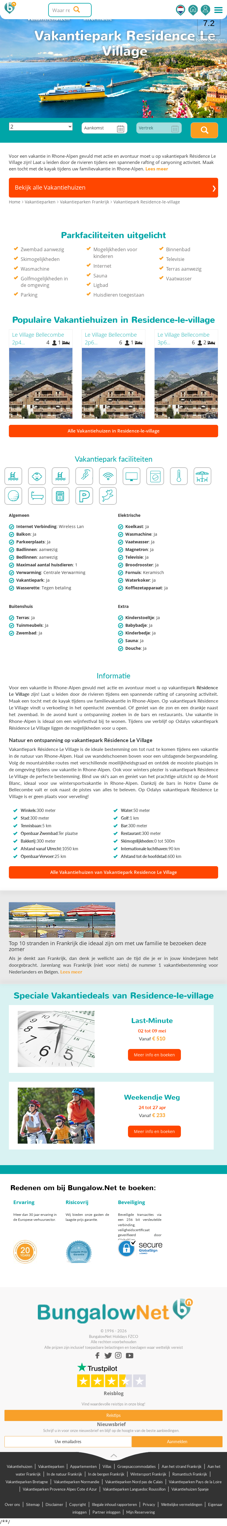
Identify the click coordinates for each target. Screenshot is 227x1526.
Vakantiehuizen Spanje (190, 1489)
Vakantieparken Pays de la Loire (195, 1481)
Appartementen (83, 1466)
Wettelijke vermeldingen (181, 1504)
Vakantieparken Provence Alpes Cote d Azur (60, 1489)
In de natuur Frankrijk (64, 1474)
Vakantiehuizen (19, 1466)
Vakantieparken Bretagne (27, 1481)
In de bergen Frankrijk (106, 1474)
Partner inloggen (106, 1512)
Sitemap (33, 1504)
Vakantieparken (51, 1466)
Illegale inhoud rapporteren (114, 1504)
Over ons (12, 1504)
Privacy (149, 1504)
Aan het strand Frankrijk (182, 1466)
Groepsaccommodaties (136, 1466)
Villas (107, 1466)
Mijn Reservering (140, 1512)
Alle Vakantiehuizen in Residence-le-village (114, 431)
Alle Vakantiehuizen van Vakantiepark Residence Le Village (113, 872)
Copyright (77, 1504)
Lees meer (156, 169)
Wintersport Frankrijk (148, 1474)
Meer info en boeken (154, 1055)
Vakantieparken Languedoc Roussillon (134, 1489)
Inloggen (205, 10)
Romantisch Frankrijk (189, 1474)
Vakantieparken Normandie (76, 1481)
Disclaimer (54, 1504)
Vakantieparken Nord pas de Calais (134, 1481)
